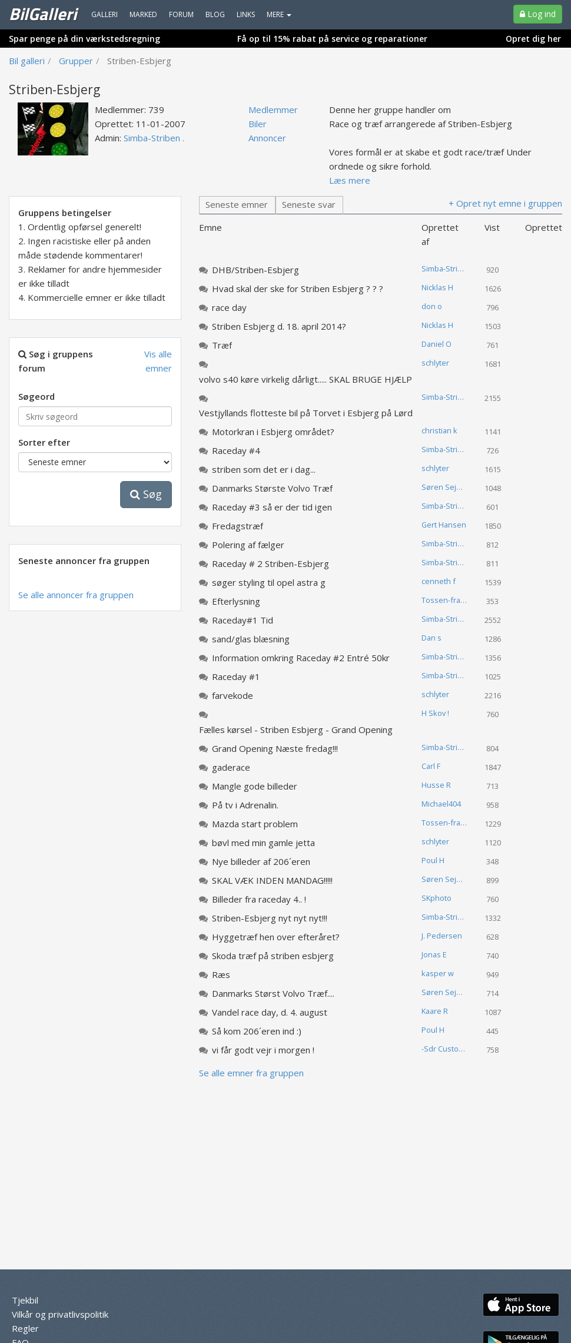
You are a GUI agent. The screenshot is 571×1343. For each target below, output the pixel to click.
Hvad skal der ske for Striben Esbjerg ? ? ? (297, 288)
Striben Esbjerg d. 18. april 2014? (279, 326)
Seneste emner (236, 204)
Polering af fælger (248, 545)
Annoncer (267, 138)
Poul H (432, 860)
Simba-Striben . (154, 138)
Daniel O (436, 344)
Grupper (76, 61)
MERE (279, 14)
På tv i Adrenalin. (245, 805)
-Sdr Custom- (444, 1048)
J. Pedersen (441, 935)
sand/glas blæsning (251, 639)
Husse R (436, 785)
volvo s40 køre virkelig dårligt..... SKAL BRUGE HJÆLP (305, 379)
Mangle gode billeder (254, 786)
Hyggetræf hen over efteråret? (276, 937)
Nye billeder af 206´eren (261, 861)
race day (229, 307)
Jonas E (434, 954)
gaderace (231, 767)
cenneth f (438, 581)
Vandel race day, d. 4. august (269, 1012)
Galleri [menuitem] (104, 14)
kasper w (437, 973)
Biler (257, 124)
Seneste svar (309, 204)
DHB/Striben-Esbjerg (255, 270)
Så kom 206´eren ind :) (256, 1031)
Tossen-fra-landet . (448, 600)
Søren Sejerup (447, 487)
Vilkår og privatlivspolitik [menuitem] (60, 1314)
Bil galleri (27, 61)
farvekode (232, 695)
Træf (222, 345)
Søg (146, 494)
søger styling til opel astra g (269, 582)
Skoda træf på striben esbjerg (273, 955)
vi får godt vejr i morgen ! (263, 1050)
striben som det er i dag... (264, 469)
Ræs (221, 974)
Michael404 (441, 803)
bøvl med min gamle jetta (263, 842)
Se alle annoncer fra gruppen (76, 595)
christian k (439, 430)
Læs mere (349, 180)
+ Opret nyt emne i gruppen (505, 203)
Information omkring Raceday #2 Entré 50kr (301, 658)
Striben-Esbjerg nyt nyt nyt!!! (269, 918)
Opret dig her (533, 38)
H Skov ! (435, 713)
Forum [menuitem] (181, 14)
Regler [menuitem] (25, 1328)
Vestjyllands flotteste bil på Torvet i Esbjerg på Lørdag (311, 413)
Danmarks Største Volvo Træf (272, 488)
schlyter (435, 362)
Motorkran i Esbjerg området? (273, 431)
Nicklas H (437, 287)
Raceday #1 (236, 676)
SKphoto (436, 898)
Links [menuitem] (246, 14)
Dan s (431, 637)
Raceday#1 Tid (242, 620)
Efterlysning (236, 601)
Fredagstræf (237, 526)
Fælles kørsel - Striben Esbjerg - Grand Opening (296, 729)
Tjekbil (25, 1300)
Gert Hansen (443, 524)
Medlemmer (273, 109)
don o (431, 306)
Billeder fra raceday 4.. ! (259, 899)
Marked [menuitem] (143, 14)
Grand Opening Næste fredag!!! (275, 748)
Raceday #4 (236, 450)
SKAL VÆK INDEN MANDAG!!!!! (272, 880)
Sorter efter (44, 442)
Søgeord (36, 396)
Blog (215, 14)
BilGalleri (43, 13)
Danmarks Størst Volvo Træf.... (273, 993)
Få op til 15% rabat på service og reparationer (332, 38)
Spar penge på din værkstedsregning (84, 38)
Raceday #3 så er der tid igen (272, 507)
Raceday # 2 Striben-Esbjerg (270, 563)
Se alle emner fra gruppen (251, 1073)
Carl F (430, 766)
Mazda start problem (255, 824)
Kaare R (434, 1011)
